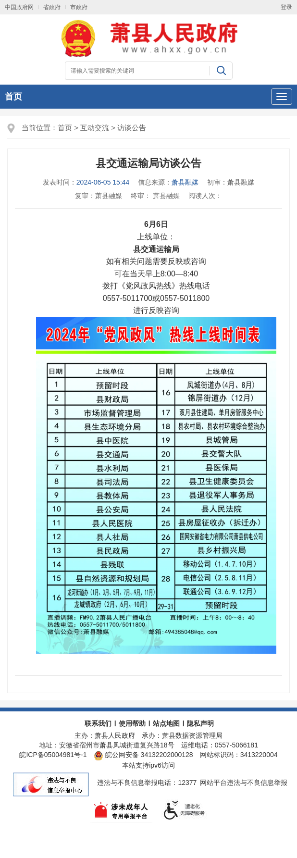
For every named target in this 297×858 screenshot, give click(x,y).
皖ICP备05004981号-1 (53, 755)
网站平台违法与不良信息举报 (243, 782)
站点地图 (166, 723)
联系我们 (98, 723)
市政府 (78, 7)
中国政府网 (19, 7)
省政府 (52, 7)
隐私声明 (200, 723)
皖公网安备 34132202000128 (143, 755)
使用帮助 (132, 723)
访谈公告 (131, 128)
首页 (13, 96)
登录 (286, 7)
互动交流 (94, 128)
